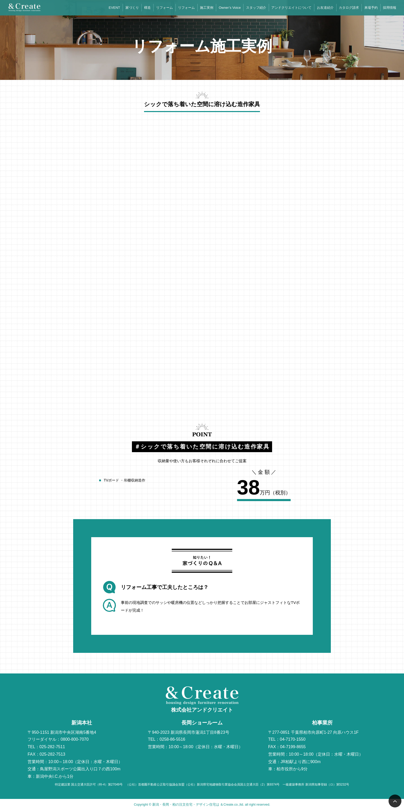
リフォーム (164, 8)
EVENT (114, 8)
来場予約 (371, 8)
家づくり (132, 8)
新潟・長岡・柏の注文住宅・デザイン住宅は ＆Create (192, 804)
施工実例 (206, 8)
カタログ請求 (349, 8)
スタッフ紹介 (256, 8)
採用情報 (389, 8)
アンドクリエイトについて (291, 8)
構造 (147, 8)
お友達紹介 (325, 8)
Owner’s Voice (230, 8)
